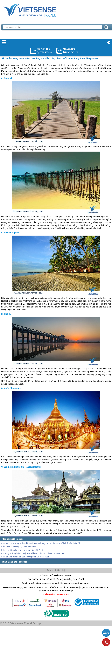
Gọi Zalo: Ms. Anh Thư (33, 50)
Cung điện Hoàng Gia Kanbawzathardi (22, 467)
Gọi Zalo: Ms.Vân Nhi (59, 50)
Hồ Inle (7, 314)
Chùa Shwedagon (12, 388)
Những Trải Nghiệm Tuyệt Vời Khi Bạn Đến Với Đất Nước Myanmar (33, 553)
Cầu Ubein (8, 78)
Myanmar (10, 149)
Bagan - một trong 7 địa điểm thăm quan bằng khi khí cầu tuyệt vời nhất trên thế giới (41, 543)
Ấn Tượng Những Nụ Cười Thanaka (19, 547)
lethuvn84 (38, 52)
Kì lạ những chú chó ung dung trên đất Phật (23, 550)
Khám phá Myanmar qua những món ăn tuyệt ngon (26, 557)
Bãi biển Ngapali (11, 232)
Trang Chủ (37, 9)
